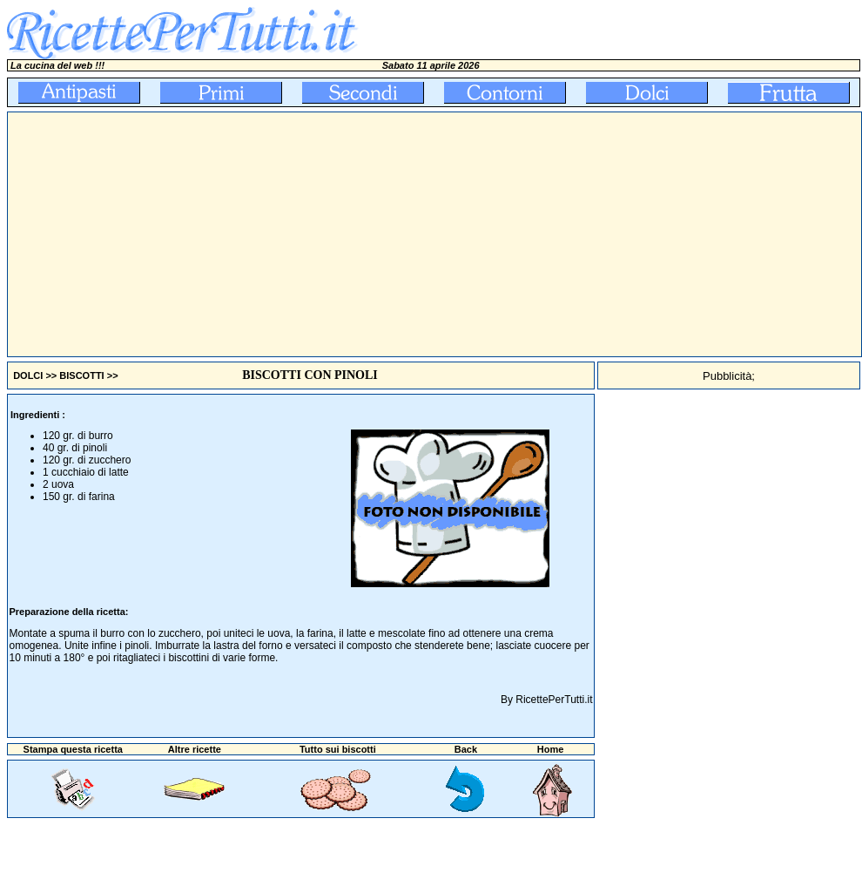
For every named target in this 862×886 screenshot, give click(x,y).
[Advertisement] (314, 234)
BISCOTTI (81, 375)
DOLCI (28, 375)
